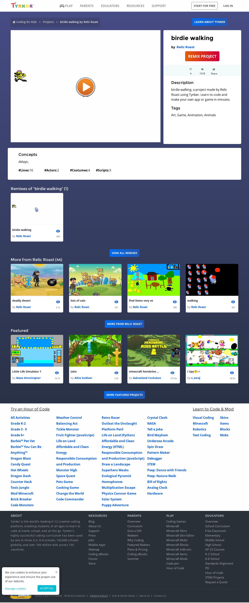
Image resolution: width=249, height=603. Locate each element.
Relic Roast (186, 47)
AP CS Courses (214, 550)
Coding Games (176, 522)
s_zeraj (195, 378)
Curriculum (134, 527)
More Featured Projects (124, 395)
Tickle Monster (67, 430)
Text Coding (202, 435)
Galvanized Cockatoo (147, 378)
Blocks (225, 430)
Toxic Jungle (20, 488)
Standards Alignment (219, 564)
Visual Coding (203, 418)
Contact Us (160, 596)
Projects (48, 22)
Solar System (112, 499)
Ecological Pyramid (116, 476)
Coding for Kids (26, 22)
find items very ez (141, 301)
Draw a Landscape (116, 465)
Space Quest (65, 476)
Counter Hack (21, 482)
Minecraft (200, 424)
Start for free (204, 6)
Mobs (224, 435)
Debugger (154, 459)
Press (92, 536)
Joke (74, 372)
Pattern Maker (158, 453)
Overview (133, 522)
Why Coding (135, 541)
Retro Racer (111, 418)
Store (92, 564)
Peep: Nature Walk (161, 476)
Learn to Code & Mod (213, 409)
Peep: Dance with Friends (166, 470)
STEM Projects (214, 578)
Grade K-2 (18, 424)
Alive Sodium (83, 378)
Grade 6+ (17, 435)
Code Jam (172, 564)
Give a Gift (134, 531)
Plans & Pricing (137, 550)
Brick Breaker (21, 499)
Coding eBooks (99, 555)
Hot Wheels (19, 470)
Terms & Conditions (75, 596)
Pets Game (64, 482)
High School (213, 545)
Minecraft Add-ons (178, 550)
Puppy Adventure (115, 505)
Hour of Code (175, 569)
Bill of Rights (157, 482)
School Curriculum (217, 527)
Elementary (212, 536)
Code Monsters (22, 505)
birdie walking (21, 230)
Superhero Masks (115, 470)
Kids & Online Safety (123, 596)
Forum (93, 559)
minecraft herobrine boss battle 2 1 (144, 372)
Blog (92, 522)
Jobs (91, 541)
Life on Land (65, 441)
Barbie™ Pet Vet (23, 441)
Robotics (199, 430)
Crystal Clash (157, 418)
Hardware (155, 494)
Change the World (70, 494)
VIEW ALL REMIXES (124, 253)
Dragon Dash (21, 476)
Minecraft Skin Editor (180, 536)
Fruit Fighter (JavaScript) (75, 435)
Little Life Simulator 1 (26, 372)
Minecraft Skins (176, 531)
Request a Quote (216, 583)
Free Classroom (215, 531)
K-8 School (212, 559)
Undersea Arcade (160, 441)
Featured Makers (138, 545)
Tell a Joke (155, 430)
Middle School (214, 541)
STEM (151, 465)
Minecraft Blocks (177, 545)
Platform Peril (112, 430)
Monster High (66, 470)
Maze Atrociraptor (28, 378)
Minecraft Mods (177, 559)
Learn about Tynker (210, 22)
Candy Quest (21, 465)
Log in (228, 6)
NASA (151, 424)
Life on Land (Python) (118, 435)
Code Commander (70, 499)
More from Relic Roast (124, 324)
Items (224, 424)
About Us (95, 527)
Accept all (47, 588)
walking (192, 301)
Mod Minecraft (22, 494)
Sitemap (94, 550)
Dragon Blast (21, 459)
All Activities (20, 418)
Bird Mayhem (157, 435)
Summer (133, 559)
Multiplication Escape (118, 488)
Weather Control (69, 418)
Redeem (132, 536)
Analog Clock (157, 488)
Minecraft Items (176, 555)
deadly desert (21, 301)
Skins (224, 418)
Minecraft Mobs (177, 541)
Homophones (112, 482)
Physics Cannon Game (119, 494)
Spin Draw (155, 447)
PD (207, 569)
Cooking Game (67, 488)
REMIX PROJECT (202, 56)
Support (94, 531)
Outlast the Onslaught (119, 424)
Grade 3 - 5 (19, 430)
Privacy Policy (99, 596)
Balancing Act (67, 424)
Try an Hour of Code (30, 409)
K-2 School (212, 555)
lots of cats (78, 301)
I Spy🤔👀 (194, 372)
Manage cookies (15, 588)
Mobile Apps (97, 545)
